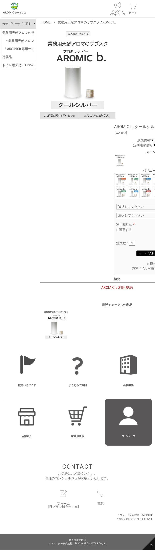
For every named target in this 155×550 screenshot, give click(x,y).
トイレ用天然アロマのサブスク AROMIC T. (18, 67)
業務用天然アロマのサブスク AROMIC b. (18, 34)
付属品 (7, 57)
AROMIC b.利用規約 (117, 288)
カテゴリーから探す (16, 24)
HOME (45, 23)
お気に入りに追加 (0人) (96, 116)
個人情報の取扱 (77, 540)
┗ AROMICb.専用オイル (19, 51)
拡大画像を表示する (78, 34)
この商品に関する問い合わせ (59, 116)
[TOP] (148, 543)
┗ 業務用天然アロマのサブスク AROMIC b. (19, 42)
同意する (125, 230)
